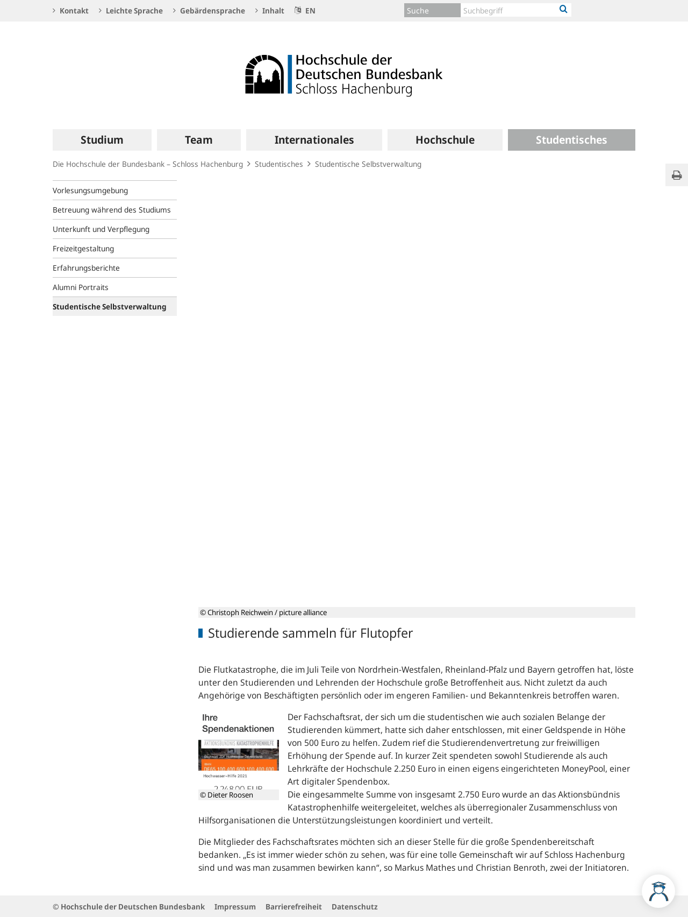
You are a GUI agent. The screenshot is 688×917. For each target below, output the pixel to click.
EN (305, 10)
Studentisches (279, 164)
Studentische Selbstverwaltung (368, 164)
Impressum (235, 906)
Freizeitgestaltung (83, 248)
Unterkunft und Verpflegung (101, 229)
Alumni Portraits (81, 287)
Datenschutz (355, 906)
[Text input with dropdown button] (516, 10)
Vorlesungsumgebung (90, 190)
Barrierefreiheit (294, 906)
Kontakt (71, 10)
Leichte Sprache (131, 10)
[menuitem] (102, 140)
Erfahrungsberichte (86, 268)
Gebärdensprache (209, 10)
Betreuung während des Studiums (112, 209)
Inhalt (269, 10)
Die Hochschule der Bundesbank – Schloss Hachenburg (148, 164)
